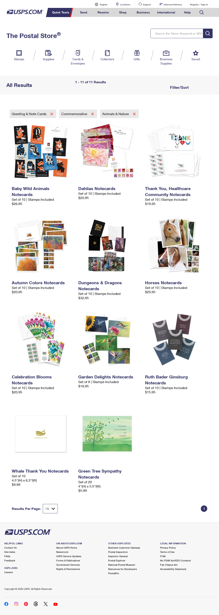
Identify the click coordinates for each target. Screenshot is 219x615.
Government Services (68, 564)
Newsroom (62, 552)
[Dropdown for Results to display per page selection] (50, 508)
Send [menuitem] (83, 12)
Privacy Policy (168, 547)
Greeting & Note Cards (29, 114)
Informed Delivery (173, 4)
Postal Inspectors (118, 552)
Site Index (9, 552)
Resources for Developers (122, 569)
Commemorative (74, 114)
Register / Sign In (199, 4)
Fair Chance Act (169, 564)
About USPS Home (66, 547)
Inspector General (118, 556)
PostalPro (113, 573)
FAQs (7, 556)
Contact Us (10, 547)
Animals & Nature (116, 114)
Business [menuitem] (143, 12)
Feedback (9, 560)
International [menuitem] (166, 12)
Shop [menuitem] (123, 12)
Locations (125, 4)
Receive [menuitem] (103, 12)
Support (147, 4)
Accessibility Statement (173, 569)
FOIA (163, 556)
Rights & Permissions (68, 569)
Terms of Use (167, 552)
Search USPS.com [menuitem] (201, 12)
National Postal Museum (121, 564)
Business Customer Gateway (124, 547)
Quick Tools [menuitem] (60, 12)
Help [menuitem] (187, 12)
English (99, 4)
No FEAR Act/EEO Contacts (175, 560)
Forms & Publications (68, 560)
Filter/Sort (179, 87)
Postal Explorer (116, 560)
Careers (8, 572)
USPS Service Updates (68, 556)
